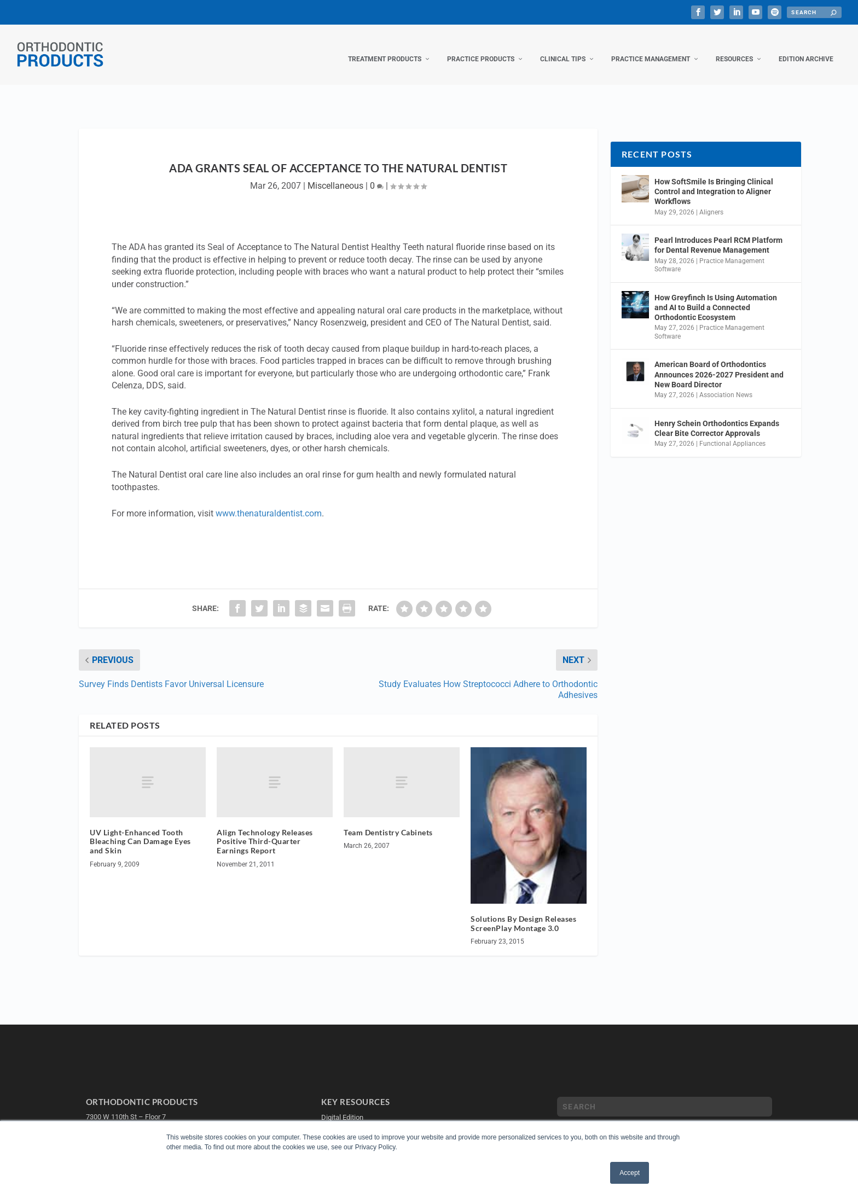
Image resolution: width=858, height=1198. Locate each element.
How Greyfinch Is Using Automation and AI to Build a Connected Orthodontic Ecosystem (715, 296)
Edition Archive (806, 48)
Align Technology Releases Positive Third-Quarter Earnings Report (265, 830)
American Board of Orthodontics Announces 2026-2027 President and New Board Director (719, 363)
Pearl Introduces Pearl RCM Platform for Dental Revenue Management (718, 234)
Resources (734, 48)
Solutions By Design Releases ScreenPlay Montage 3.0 (523, 912)
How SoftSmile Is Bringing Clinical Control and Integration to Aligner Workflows (713, 180)
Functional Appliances (732, 433)
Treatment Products (384, 48)
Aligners (711, 201)
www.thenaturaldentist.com (269, 502)
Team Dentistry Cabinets (388, 820)
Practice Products (480, 48)
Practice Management (650, 48)
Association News (725, 384)
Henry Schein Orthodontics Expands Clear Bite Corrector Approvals (716, 417)
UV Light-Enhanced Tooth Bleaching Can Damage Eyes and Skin (140, 830)
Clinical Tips (562, 48)
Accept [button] (629, 1173)
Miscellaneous (335, 175)
